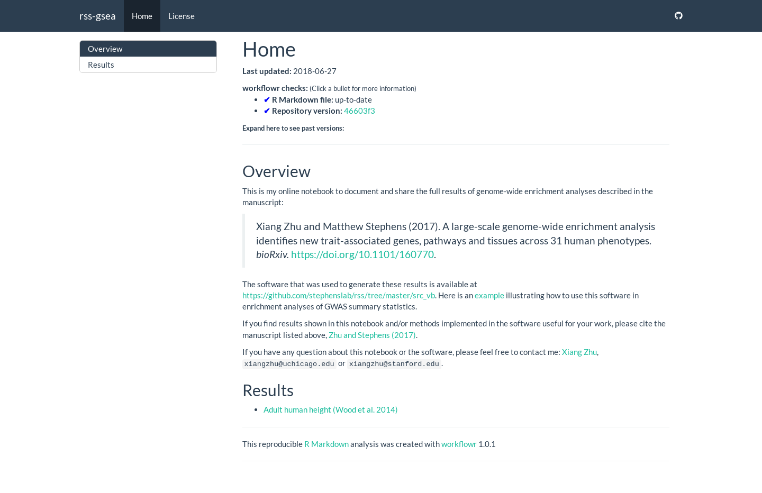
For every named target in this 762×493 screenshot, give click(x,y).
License (181, 16)
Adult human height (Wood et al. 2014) (331, 409)
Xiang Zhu (579, 352)
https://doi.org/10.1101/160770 (362, 254)
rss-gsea (97, 16)
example (489, 295)
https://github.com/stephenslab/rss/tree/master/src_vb (338, 295)
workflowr (459, 443)
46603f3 (359, 110)
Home (142, 16)
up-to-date (318, 99)
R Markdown (326, 443)
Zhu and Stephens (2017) (372, 335)
